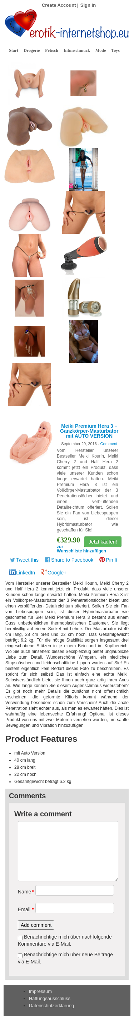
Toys (115, 50)
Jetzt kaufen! (103, 542)
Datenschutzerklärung (51, 1005)
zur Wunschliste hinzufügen (81, 549)
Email (24, 909)
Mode (100, 50)
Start (13, 50)
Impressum (40, 991)
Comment (109, 444)
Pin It (111, 560)
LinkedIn (25, 572)
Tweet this (27, 560)
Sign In (88, 5)
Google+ (57, 572)
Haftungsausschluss (49, 998)
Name (24, 892)
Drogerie (32, 50)
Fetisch (51, 50)
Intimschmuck (77, 50)
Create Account (59, 5)
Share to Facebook (72, 560)
